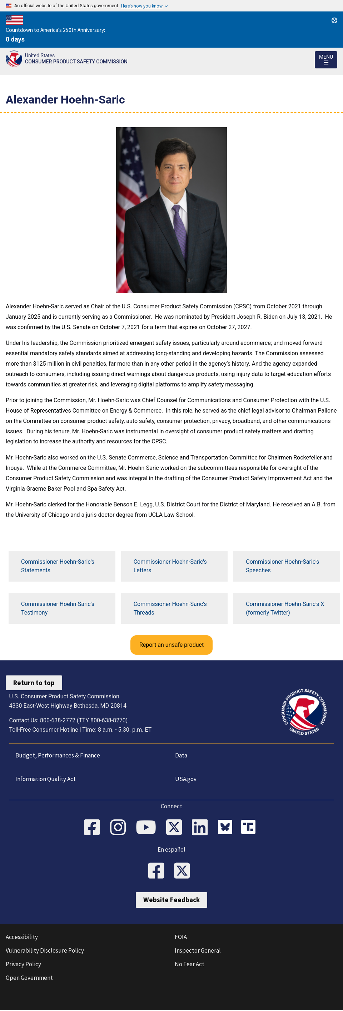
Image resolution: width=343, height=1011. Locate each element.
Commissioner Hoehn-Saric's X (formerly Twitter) (285, 608)
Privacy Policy (23, 965)
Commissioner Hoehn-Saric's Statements (57, 566)
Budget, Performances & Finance (57, 755)
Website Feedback (171, 900)
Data (181, 755)
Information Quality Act (45, 779)
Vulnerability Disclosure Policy (45, 951)
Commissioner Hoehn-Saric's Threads (170, 608)
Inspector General (198, 951)
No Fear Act (189, 965)
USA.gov (185, 779)
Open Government (29, 978)
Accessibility (22, 938)
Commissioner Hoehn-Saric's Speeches (282, 566)
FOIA (181, 938)
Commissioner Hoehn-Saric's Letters (170, 566)
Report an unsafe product (171, 644)
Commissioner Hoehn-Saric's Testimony (57, 608)
